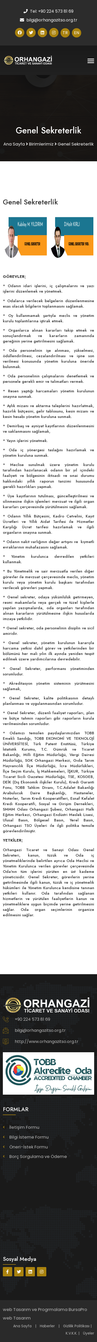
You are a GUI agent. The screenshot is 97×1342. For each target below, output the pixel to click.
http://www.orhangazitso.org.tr (46, 1041)
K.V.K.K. (71, 1333)
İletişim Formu (24, 1127)
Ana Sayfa (22, 1326)
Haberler (47, 1326)
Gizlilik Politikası (76, 1326)
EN (76, 33)
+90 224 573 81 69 (32, 1019)
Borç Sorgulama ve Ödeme (38, 1157)
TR (65, 33)
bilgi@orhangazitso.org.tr (40, 1030)
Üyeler (88, 1333)
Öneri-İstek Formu (28, 1147)
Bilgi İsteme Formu (29, 1137)
